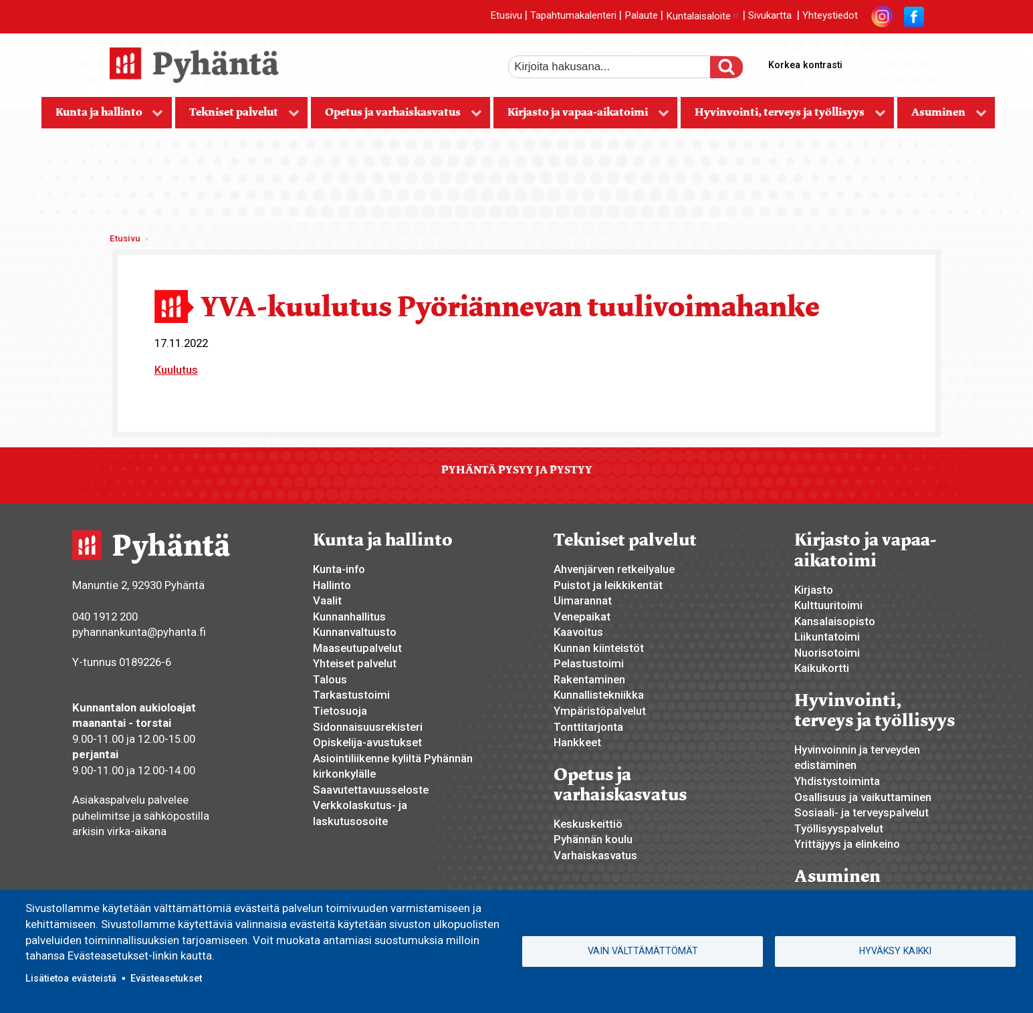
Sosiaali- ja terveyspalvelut (861, 812)
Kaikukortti (821, 668)
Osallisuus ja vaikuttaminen (862, 797)
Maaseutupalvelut (357, 648)
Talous (330, 679)
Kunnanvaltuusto (354, 632)
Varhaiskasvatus (595, 855)
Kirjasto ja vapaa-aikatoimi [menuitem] (581, 116)
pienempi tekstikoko (912, 62)
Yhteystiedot (830, 16)
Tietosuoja (340, 710)
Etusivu (506, 16)
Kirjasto (813, 589)
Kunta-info (339, 569)
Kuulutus (176, 369)
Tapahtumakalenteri (573, 16)
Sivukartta (770, 16)
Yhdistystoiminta (837, 781)
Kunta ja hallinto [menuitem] (102, 116)
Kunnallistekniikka (599, 694)
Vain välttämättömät (643, 950)
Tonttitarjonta (588, 727)
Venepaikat (582, 616)
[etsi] (618, 66)
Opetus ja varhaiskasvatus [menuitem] (396, 116)
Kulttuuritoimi (828, 605)
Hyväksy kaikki (895, 950)
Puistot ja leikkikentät (608, 585)
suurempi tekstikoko (866, 62)
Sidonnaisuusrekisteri (368, 727)
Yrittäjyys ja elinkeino (847, 844)
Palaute (641, 16)
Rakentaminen (589, 679)
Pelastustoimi (589, 663)
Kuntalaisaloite (703, 16)
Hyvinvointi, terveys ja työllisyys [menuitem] (783, 116)
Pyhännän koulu (593, 839)
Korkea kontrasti (805, 65)
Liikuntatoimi (827, 636)
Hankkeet (577, 742)
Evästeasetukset (166, 978)
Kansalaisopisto (834, 621)
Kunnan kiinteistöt (599, 648)
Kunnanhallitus (349, 616)
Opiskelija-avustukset (367, 742)
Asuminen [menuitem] (942, 116)
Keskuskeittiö (588, 823)
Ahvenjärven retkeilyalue (614, 569)
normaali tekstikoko (889, 62)
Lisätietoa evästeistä (70, 978)
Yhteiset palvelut (354, 663)
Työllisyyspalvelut (838, 828)
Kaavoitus (578, 632)
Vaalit (327, 600)
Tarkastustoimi (351, 694)
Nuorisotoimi (827, 652)
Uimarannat (583, 600)
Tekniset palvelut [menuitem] (237, 116)
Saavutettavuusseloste (371, 789)
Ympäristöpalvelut (600, 710)
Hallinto (332, 585)
